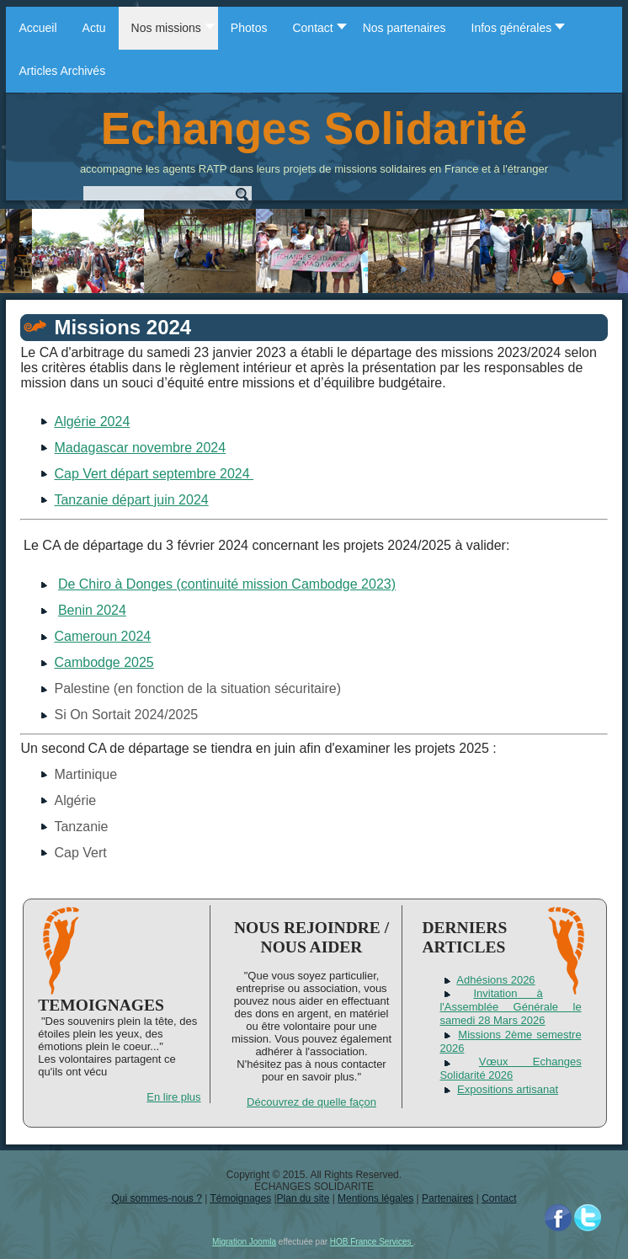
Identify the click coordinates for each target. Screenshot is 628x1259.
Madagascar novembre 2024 (140, 447)
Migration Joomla (244, 1241)
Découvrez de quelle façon (311, 1102)
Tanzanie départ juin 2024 (131, 500)
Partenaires (447, 1198)
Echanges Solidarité (314, 128)
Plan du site (303, 1198)
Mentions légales (375, 1198)
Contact (499, 1198)
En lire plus (173, 1097)
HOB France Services (371, 1241)
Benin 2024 (92, 610)
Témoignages (240, 1198)
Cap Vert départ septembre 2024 (153, 474)
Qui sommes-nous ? (156, 1198)
